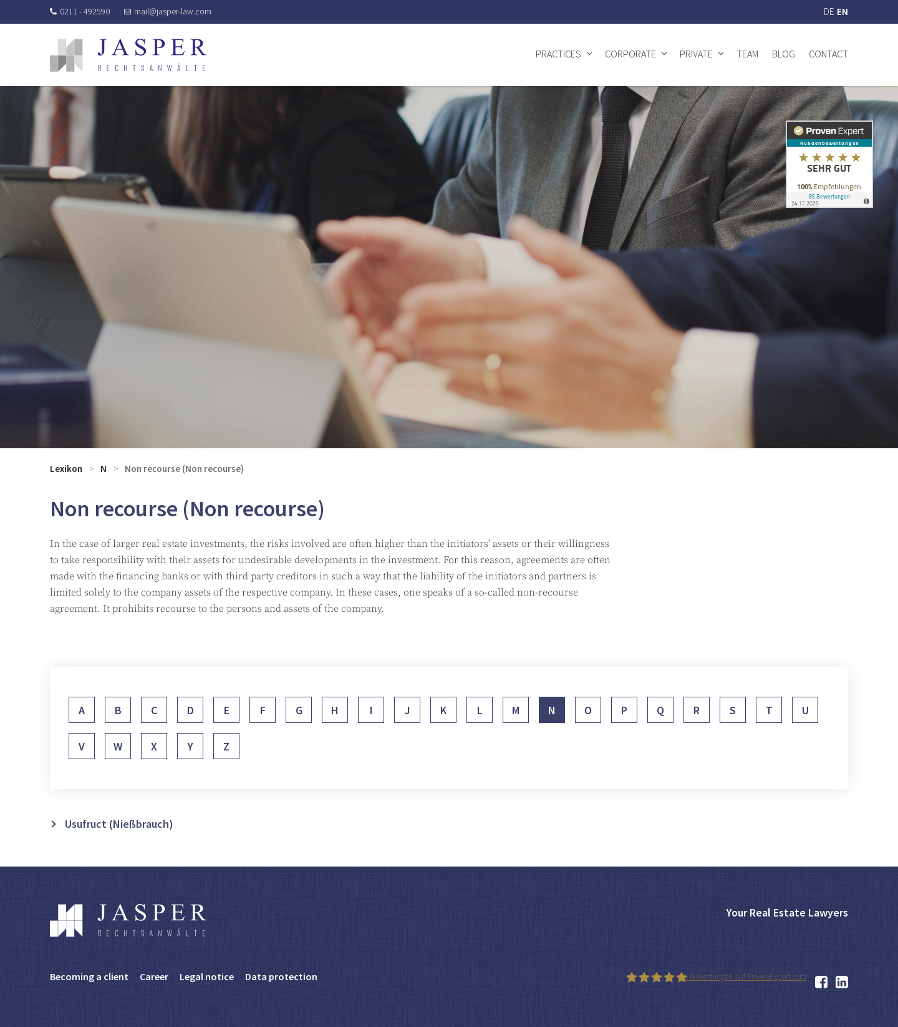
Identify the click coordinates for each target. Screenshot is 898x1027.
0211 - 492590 (80, 11)
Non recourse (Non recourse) (184, 468)
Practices (558, 53)
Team (747, 53)
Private (696, 53)
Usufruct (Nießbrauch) (119, 842)
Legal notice (207, 976)
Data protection (281, 976)
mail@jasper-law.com (167, 11)
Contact (828, 53)
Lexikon (66, 468)
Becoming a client (89, 976)
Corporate (630, 53)
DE (829, 11)
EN (842, 11)
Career (154, 976)
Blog (783, 53)
